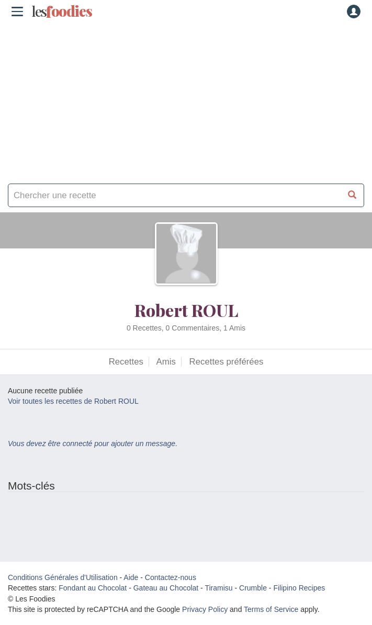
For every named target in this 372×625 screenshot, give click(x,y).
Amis (166, 362)
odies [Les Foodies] (61, 11)
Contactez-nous (170, 577)
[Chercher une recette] (352, 195)
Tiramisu (218, 588)
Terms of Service (271, 609)
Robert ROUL (186, 310)
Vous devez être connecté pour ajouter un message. (92, 443)
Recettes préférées (226, 362)
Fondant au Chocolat (93, 588)
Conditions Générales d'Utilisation (63, 577)
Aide (130, 577)
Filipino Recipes (299, 588)
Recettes (126, 362)
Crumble (253, 588)
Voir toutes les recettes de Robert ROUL (73, 401)
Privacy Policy (205, 609)
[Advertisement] (186, 99)
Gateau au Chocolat (166, 588)
